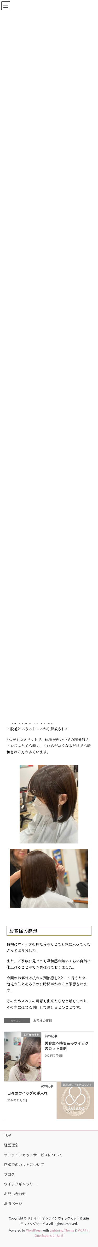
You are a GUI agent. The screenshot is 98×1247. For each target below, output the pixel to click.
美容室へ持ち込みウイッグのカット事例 (67, 1045)
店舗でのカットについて (24, 1164)
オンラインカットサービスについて (33, 1154)
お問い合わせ (15, 1193)
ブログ (9, 1174)
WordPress (34, 1230)
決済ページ (13, 1203)
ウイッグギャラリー (20, 1184)
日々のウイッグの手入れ (27, 1093)
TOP (7, 1135)
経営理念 (11, 1144)
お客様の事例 (42, 1020)
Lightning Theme (62, 1230)
